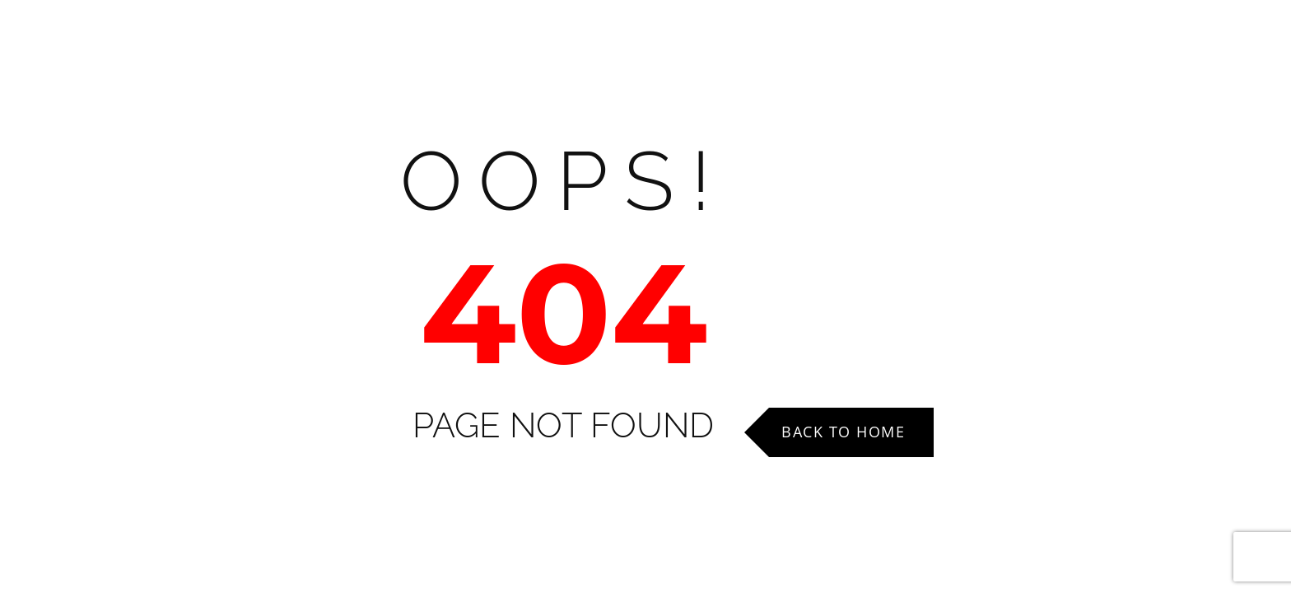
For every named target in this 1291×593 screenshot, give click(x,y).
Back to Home (843, 431)
